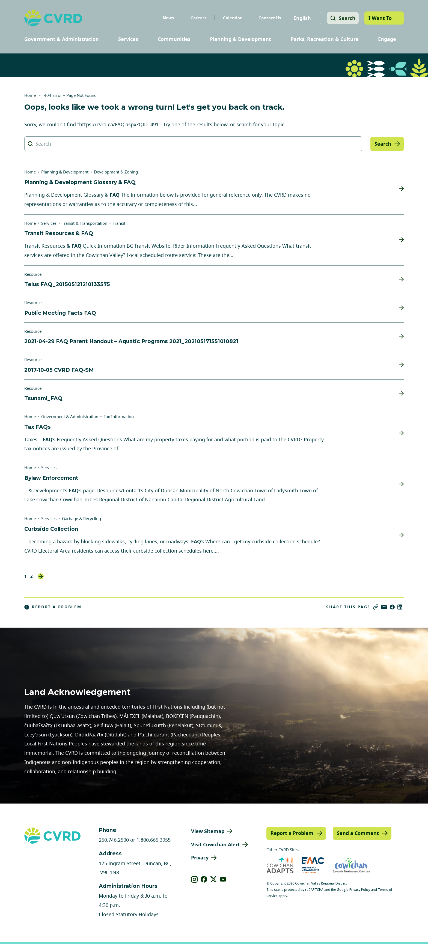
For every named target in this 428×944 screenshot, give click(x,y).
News (167, 17)
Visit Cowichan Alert (215, 844)
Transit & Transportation (84, 223)
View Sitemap (207, 831)
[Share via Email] (384, 607)
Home (30, 95)
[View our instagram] (194, 879)
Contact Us (268, 17)
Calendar (231, 17)
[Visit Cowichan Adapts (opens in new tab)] (279, 865)
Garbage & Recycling (81, 518)
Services (128, 39)
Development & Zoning (116, 172)
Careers (197, 17)
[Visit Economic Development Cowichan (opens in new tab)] (351, 865)
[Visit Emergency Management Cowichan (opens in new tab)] (313, 865)
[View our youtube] (223, 879)
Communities (174, 39)
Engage (387, 39)
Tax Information (119, 416)
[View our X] (213, 879)
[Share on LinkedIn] (400, 607)
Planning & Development (240, 39)
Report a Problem (53, 606)
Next (41, 576)
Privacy (200, 857)
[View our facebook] (204, 879)
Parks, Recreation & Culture (325, 39)
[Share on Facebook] (392, 607)
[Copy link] (376, 607)
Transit (119, 223)
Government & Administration (61, 39)
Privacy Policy (359, 889)
